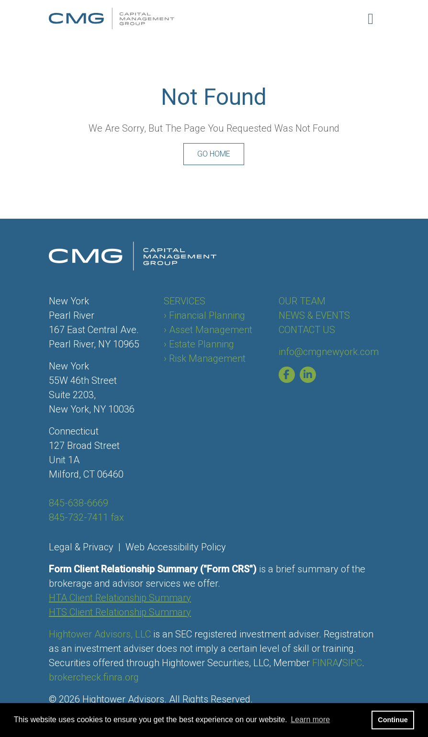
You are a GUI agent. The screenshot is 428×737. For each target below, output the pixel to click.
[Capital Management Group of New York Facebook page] (289, 374)
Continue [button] (392, 720)
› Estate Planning (199, 344)
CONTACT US (307, 329)
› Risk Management (205, 358)
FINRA (325, 663)
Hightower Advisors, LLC (100, 634)
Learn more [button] (310, 719)
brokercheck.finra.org (94, 677)
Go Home (213, 153)
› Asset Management (208, 329)
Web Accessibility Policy (175, 547)
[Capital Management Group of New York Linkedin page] (310, 374)
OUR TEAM (302, 301)
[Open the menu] (370, 18)
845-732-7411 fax (86, 517)
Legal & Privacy (81, 547)
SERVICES (184, 301)
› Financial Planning (204, 315)
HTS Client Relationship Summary (120, 612)
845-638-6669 (78, 503)
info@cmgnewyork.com (329, 351)
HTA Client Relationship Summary (120, 597)
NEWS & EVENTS (314, 315)
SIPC (352, 663)
